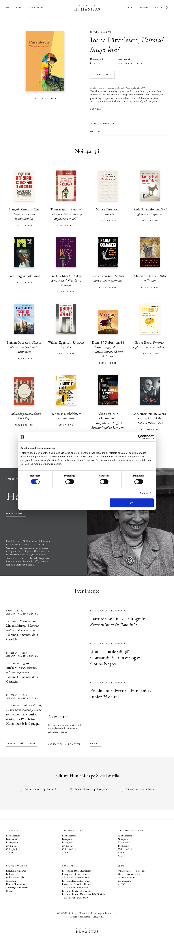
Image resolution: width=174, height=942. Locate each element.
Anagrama (98, 916)
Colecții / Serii (13, 849)
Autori (9, 852)
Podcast (10, 874)
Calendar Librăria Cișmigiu (21, 743)
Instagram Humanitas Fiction (76, 884)
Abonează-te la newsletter (64, 744)
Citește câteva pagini (45, 99)
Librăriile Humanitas (138, 8)
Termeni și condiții (126, 877)
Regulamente (124, 880)
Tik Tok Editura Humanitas (75, 877)
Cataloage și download (17, 887)
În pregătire (12, 842)
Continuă (95, 109)
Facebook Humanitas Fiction (76, 880)
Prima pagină (36, 8)
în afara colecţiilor (130, 64)
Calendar (95, 743)
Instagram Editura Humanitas (77, 874)
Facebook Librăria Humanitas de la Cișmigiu (83, 894)
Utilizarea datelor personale (132, 870)
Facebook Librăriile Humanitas (77, 891)
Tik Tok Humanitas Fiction (75, 887)
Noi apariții (11, 839)
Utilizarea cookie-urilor (129, 874)
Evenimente (12, 845)
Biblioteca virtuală (15, 877)
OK (131, 502)
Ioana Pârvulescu (114, 40)
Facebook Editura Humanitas (76, 870)
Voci (120, 855)
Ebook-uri (11, 880)
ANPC (121, 884)
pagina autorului (16, 514)
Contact (10, 891)
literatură (124, 59)
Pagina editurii (13, 835)
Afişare (144, 493)
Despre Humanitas (15, 884)
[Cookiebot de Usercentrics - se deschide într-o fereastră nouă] (140, 437)
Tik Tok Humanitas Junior (75, 897)
